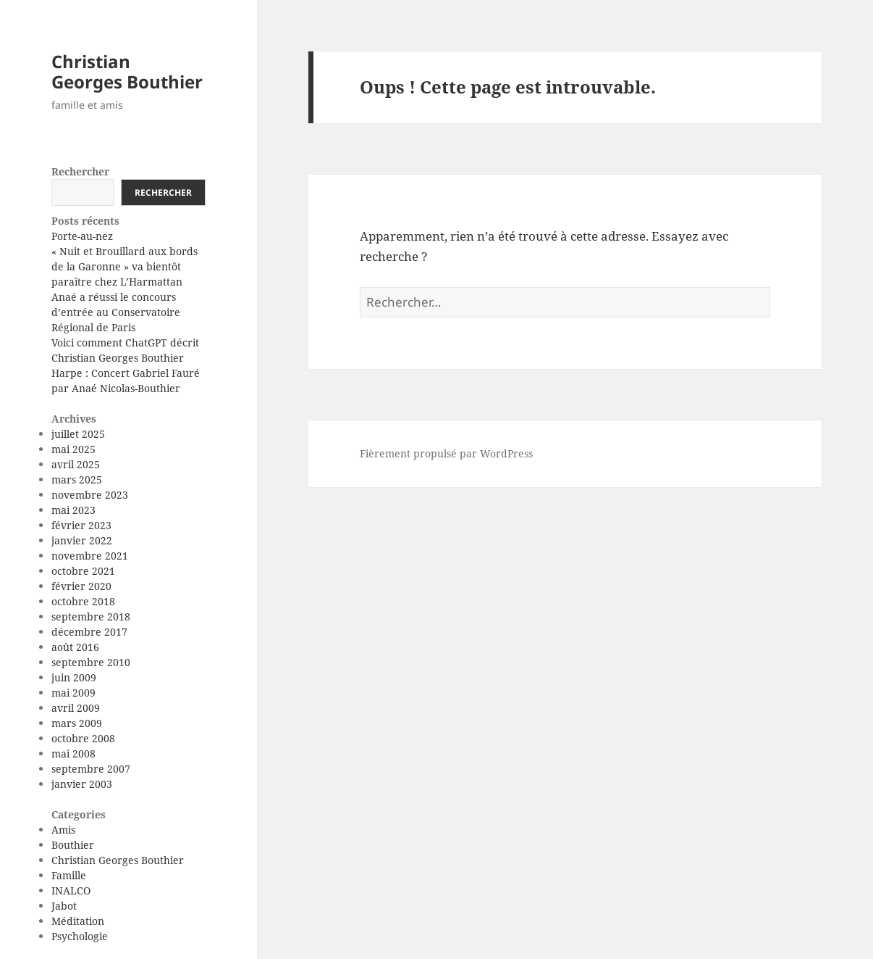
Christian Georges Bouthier (127, 71)
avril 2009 (75, 708)
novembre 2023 (89, 495)
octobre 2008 (83, 738)
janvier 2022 (81, 540)
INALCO (70, 890)
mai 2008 (73, 753)
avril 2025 (75, 464)
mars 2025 (76, 479)
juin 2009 (73, 677)
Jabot (64, 906)
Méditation (77, 921)
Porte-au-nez (82, 236)
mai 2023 (73, 510)
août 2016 (75, 647)
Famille (68, 875)
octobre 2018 (83, 601)
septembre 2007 (90, 769)
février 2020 (81, 586)
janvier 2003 (81, 784)
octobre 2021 (83, 571)
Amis (63, 829)
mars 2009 (76, 723)
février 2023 (81, 525)
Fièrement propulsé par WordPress (446, 453)
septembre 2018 (90, 616)
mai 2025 (73, 449)
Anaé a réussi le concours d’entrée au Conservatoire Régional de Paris (115, 312)
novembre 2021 (89, 555)
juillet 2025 (78, 434)
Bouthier (72, 845)
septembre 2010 (90, 662)
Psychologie (79, 936)
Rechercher (80, 171)
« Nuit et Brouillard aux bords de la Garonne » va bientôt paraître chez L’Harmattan (124, 266)
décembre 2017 (89, 632)
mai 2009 (73, 692)
